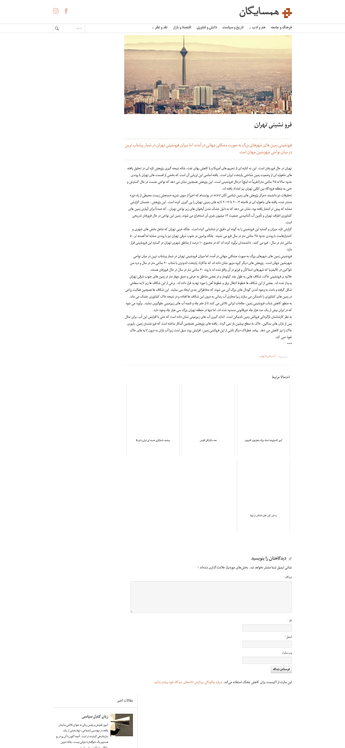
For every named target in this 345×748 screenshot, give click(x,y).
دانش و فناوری (207, 28)
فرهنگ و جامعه (281, 28)
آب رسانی (271, 363)
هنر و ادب (257, 28)
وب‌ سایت (287, 656)
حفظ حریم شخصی (181, 730)
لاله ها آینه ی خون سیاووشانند (80, 161)
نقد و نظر (160, 28)
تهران (262, 363)
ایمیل (288, 640)
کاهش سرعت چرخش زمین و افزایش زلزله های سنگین (74, 205)
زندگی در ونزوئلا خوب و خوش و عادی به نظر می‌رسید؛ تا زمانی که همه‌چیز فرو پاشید (73, 119)
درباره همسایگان (183, 716)
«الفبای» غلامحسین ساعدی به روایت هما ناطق (75, 251)
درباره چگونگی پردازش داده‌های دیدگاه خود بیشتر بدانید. (187, 685)
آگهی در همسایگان (181, 723)
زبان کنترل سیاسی (81, 57)
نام (290, 624)
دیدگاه (288, 580)
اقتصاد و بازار (182, 28)
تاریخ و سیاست (233, 28)
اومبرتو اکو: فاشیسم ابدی (75, 288)
